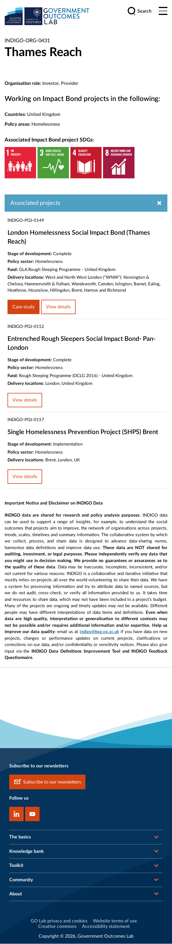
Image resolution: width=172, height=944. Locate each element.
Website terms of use (115, 921)
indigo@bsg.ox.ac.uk (99, 632)
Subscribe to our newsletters (47, 782)
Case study (23, 307)
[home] (48, 16)
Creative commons (57, 926)
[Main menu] (163, 11)
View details (58, 307)
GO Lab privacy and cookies (59, 921)
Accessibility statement (106, 926)
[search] (139, 11)
